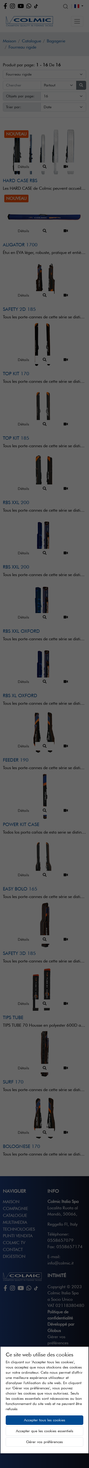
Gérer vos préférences (44, 1442)
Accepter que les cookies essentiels (44, 1431)
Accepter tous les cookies (44, 1420)
